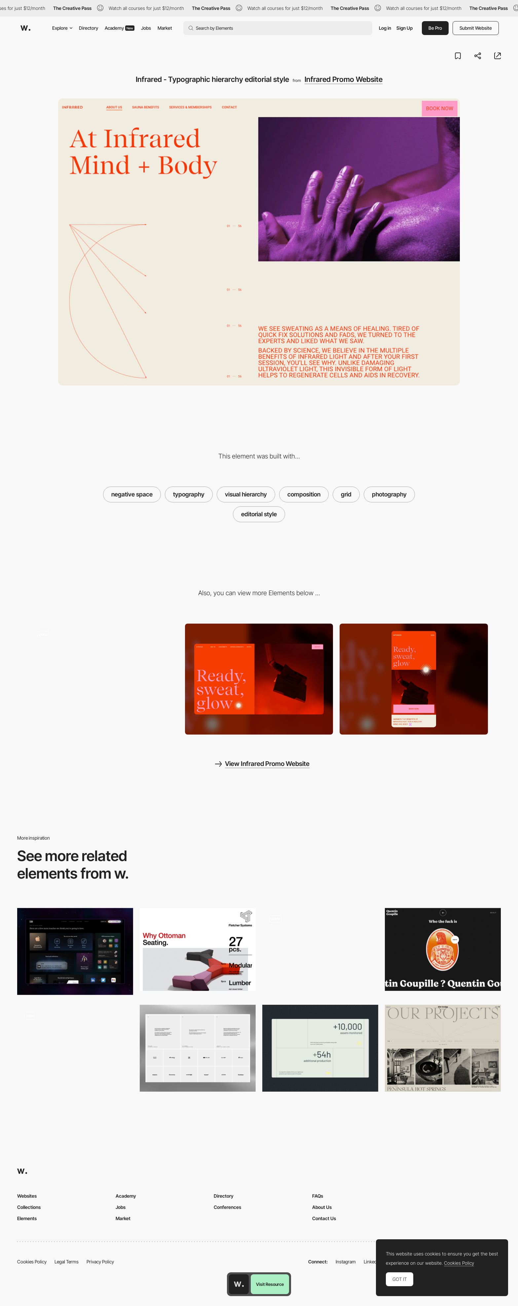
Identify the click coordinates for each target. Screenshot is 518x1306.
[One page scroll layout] (320, 949)
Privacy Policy (100, 1261)
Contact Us (324, 1218)
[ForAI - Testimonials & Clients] (198, 1048)
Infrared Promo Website (344, 79)
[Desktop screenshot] (259, 679)
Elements (27, 1218)
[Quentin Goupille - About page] (443, 949)
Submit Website (476, 28)
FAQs (317, 1196)
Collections (29, 1207)
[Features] (75, 951)
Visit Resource (270, 1284)
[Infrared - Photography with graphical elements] (104, 677)
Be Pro (435, 28)
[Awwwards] (25, 28)
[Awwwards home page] (239, 1284)
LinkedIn (372, 1261)
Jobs (146, 28)
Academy (119, 28)
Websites (27, 1196)
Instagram (346, 1261)
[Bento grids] (75, 1048)
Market (165, 28)
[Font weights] (198, 949)
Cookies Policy (32, 1261)
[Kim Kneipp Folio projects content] (443, 1048)
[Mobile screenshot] (414, 679)
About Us (322, 1207)
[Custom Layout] (320, 1048)
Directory (88, 28)
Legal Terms (67, 1261)
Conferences (227, 1207)
